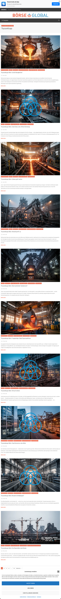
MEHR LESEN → (4, 85)
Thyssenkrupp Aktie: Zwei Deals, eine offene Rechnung (15, 127)
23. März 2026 (4, 393)
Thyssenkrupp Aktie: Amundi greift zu (11, 231)
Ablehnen (31, 588)
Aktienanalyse (4, 70)
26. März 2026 (4, 288)
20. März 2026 (4, 498)
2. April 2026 (3, 182)
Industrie (15, 70)
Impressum (39, 596)
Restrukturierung (33, 70)
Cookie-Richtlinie (23, 596)
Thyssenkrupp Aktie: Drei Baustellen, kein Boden (13, 548)
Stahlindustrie (23, 283)
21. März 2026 (4, 446)
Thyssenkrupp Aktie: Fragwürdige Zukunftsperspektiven (16, 338)
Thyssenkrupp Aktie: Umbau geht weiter (11, 179)
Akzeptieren (30, 583)
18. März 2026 (4, 550)
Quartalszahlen (22, 229)
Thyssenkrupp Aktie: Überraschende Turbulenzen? (14, 286)
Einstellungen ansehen (30, 593)
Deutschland (4, 335)
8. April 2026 (3, 75)
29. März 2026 (4, 234)
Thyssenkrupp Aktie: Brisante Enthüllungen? (12, 496)
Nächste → (19, 568)
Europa (10, 70)
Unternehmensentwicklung (34, 545)
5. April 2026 (4, 129)
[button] (58, 571)
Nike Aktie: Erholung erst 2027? (14, 9)
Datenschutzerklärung (31, 596)
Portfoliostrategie (23, 70)
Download (55, 4)
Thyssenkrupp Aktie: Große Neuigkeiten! (11, 72)
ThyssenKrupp (41, 70)
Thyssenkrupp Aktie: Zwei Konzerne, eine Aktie (13, 443)
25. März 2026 (4, 341)
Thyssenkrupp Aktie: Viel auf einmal (10, 391)
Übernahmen (30, 124)
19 (14, 568)
